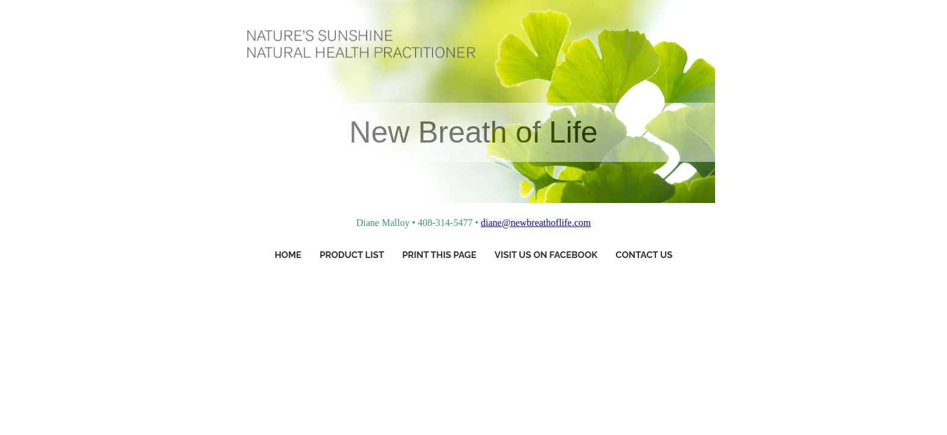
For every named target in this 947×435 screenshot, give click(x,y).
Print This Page (439, 255)
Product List (351, 255)
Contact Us (643, 255)
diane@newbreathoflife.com (536, 223)
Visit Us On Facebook (546, 255)
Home (288, 255)
